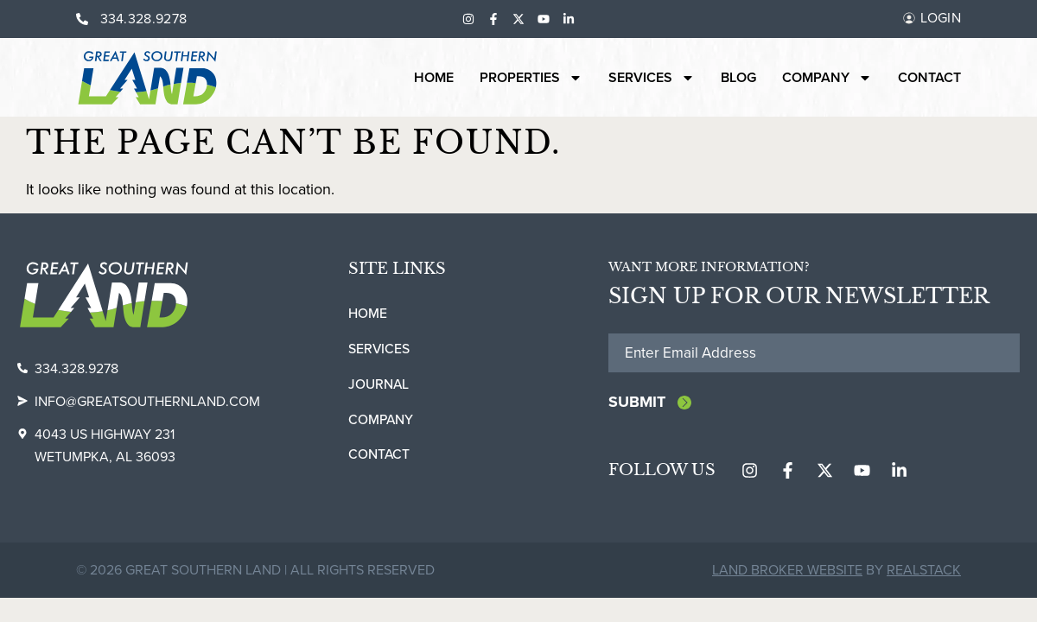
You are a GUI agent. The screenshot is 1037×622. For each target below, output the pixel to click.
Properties (531, 77)
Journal (379, 384)
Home (434, 77)
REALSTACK (924, 571)
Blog (738, 77)
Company (827, 77)
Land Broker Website (787, 571)
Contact (929, 77)
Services (651, 77)
